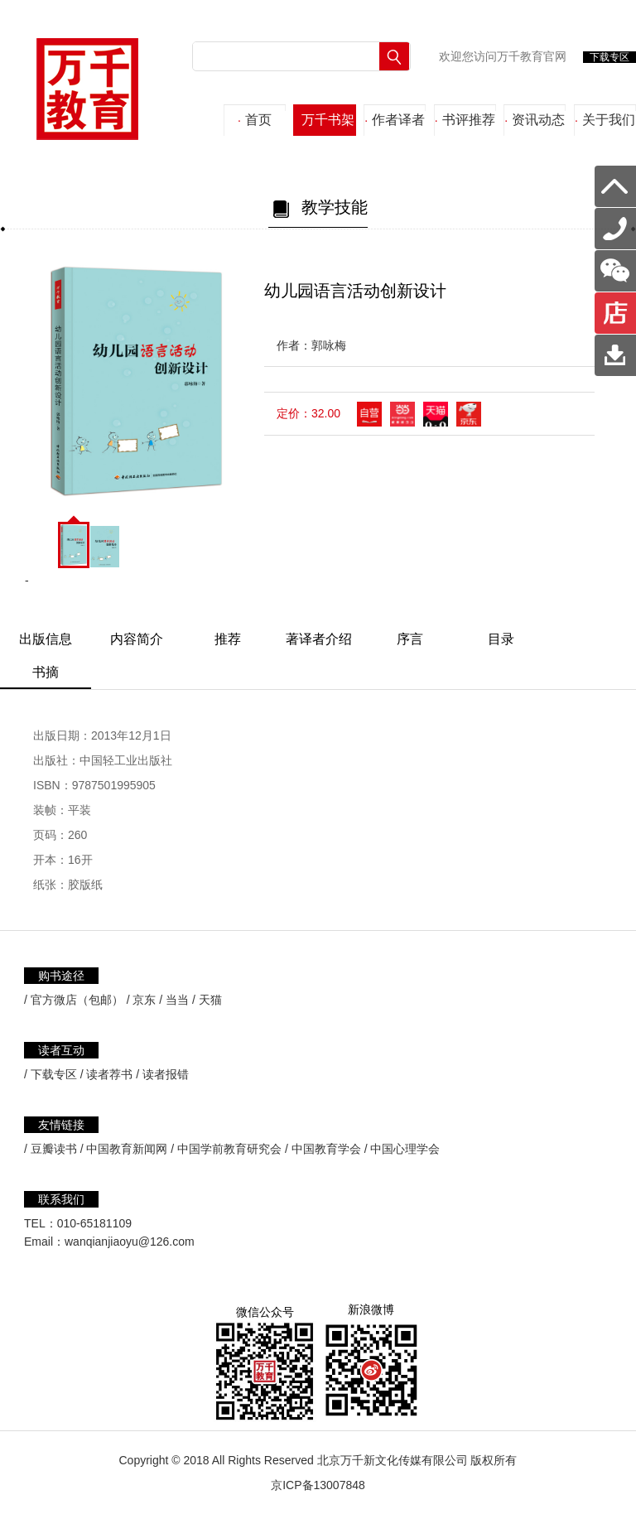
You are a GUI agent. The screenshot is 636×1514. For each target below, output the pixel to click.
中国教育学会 (326, 1148)
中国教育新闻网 (126, 1148)
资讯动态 (534, 120)
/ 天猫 (207, 999)
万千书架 (325, 120)
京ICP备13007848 (318, 1485)
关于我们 (605, 120)
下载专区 (609, 57)
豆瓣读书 (54, 1148)
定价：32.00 (308, 413)
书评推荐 (465, 120)
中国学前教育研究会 (229, 1148)
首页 (255, 120)
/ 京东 (142, 999)
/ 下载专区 (50, 1074)
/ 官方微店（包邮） (73, 999)
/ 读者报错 (162, 1074)
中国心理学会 (405, 1148)
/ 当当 (174, 999)
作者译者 (394, 120)
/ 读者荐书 (106, 1074)
